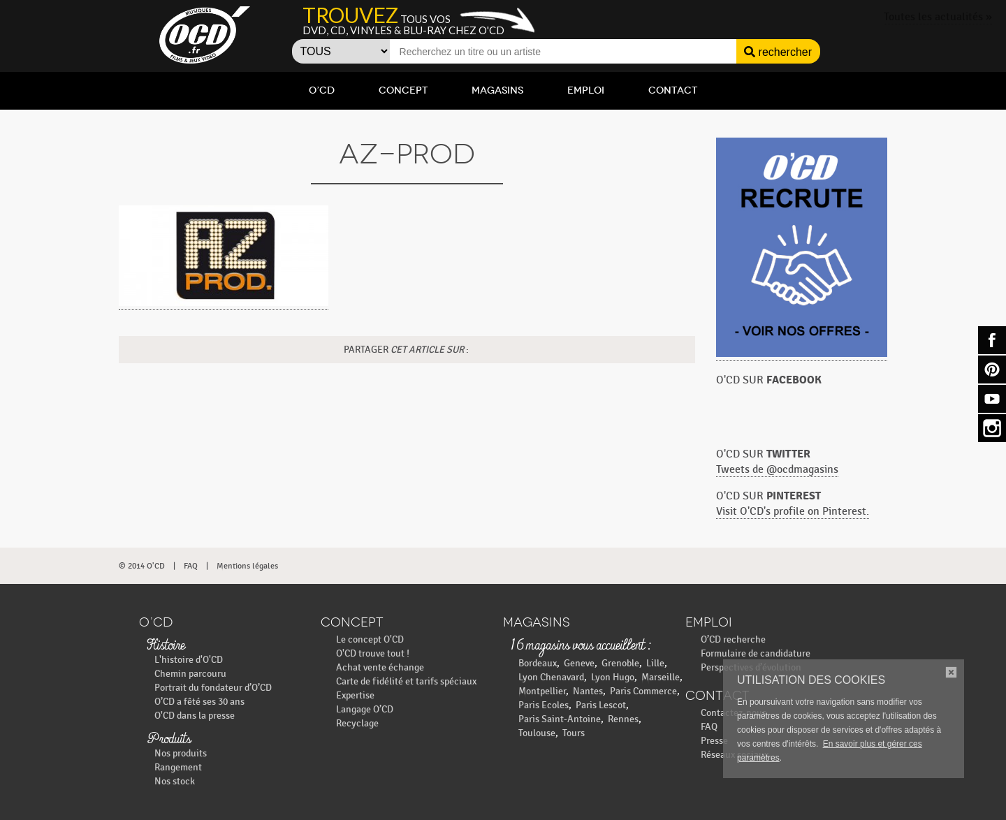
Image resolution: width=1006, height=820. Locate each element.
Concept (403, 90)
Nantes (588, 691)
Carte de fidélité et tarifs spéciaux (406, 681)
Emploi (585, 90)
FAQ (191, 566)
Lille (655, 663)
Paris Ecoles (543, 705)
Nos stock (174, 781)
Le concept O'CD (370, 639)
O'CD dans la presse (194, 716)
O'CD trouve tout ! (372, 653)
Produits (168, 740)
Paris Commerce (643, 691)
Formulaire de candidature (755, 653)
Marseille (660, 677)
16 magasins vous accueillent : (580, 646)
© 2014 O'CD (142, 566)
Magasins (497, 90)
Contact (672, 90)
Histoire (165, 646)
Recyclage (357, 723)
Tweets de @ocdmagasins (777, 469)
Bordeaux (537, 663)
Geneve (579, 663)
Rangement (178, 767)
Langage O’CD (364, 709)
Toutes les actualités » (938, 17)
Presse (714, 741)
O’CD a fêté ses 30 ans (199, 702)
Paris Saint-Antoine (559, 719)
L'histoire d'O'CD (188, 660)
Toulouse (536, 733)
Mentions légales (247, 566)
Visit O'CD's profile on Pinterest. (792, 511)
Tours (573, 733)
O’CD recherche (733, 639)
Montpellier (542, 691)
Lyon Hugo (612, 677)
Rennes (623, 719)
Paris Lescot (601, 705)
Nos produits (180, 753)
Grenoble (620, 663)
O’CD (322, 90)
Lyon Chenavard (551, 677)
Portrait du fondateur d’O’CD (213, 688)
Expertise (355, 695)
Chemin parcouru (190, 674)
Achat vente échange (380, 667)
